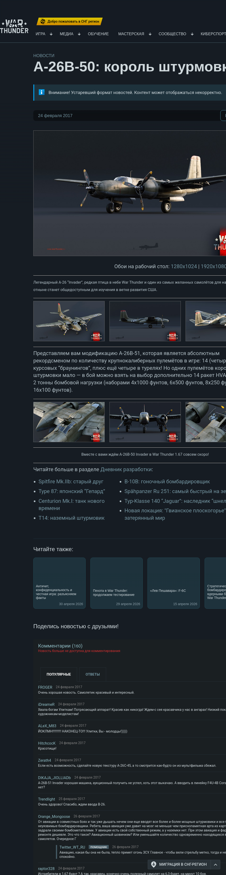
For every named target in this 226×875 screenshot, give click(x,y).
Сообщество (172, 34)
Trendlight (46, 799)
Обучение (98, 34)
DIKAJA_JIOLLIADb (54, 778)
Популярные (59, 674)
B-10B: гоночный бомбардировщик (167, 481)
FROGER (45, 687)
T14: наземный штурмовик (72, 518)
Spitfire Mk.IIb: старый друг (71, 481)
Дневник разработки (126, 469)
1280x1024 (184, 266)
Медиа (66, 34)
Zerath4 (44, 760)
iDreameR (46, 704)
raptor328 (46, 868)
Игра (40, 34)
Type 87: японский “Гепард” (72, 491)
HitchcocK (47, 743)
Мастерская (131, 34)
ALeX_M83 (47, 726)
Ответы (93, 674)
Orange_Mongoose (54, 816)
